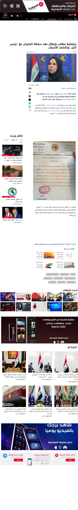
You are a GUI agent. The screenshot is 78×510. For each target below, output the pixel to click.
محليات (6, 155)
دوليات (6, 217)
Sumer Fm (36, 19)
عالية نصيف (63, 94)
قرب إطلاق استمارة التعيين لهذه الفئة (14, 200)
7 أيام (7, 140)
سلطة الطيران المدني (68, 99)
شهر (21, 142)
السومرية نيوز (51, 19)
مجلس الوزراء (49, 94)
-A (30, 92)
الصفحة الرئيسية (68, 19)
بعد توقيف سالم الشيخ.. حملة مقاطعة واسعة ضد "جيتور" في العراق (12, 159)
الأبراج (42, 19)
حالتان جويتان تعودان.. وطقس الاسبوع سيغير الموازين (13, 179)
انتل (43, 207)
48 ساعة (14, 140)
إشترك (18, 460)
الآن (21, 140)
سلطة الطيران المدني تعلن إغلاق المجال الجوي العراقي (39, 265)
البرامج (60, 19)
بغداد (63, 88)
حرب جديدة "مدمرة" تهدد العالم (12, 220)
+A (30, 88)
